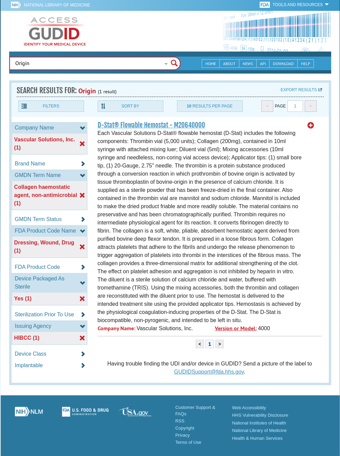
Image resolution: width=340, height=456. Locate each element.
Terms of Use (188, 442)
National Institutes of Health (259, 422)
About (229, 63)
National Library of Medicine (57, 5)
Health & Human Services (257, 438)
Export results (299, 89)
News (248, 63)
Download (283, 63)
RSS (179, 420)
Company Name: (116, 328)
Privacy (182, 435)
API (263, 63)
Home (210, 63)
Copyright (184, 428)
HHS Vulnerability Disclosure (260, 415)
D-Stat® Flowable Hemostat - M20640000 (151, 125)
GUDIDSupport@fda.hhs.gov (209, 372)
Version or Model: (236, 328)
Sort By (130, 106)
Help (305, 63)
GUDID (55, 31)
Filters (51, 106)
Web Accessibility (249, 407)
